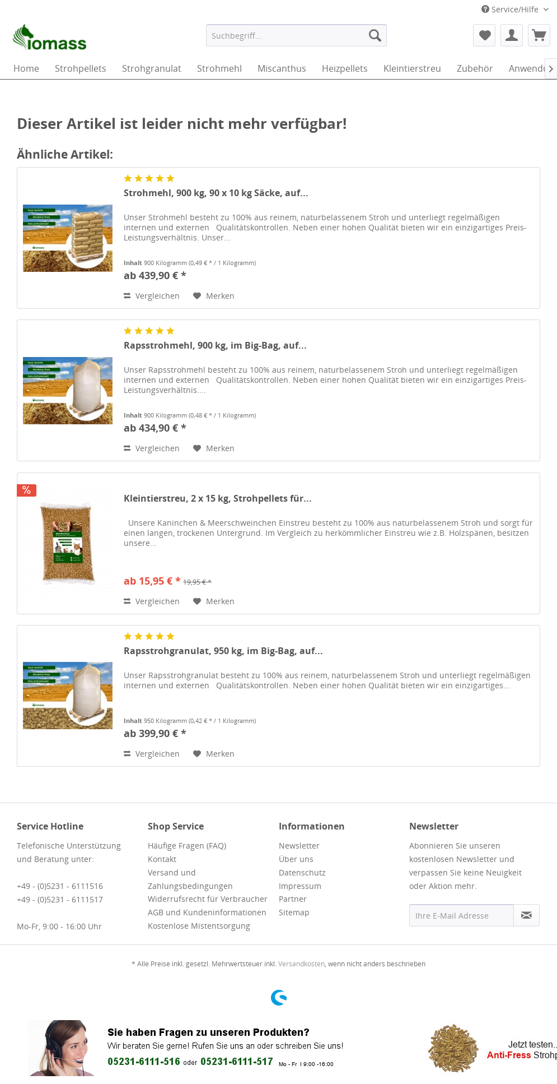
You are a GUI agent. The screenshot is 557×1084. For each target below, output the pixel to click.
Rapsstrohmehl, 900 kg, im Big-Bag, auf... (215, 345)
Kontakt (162, 859)
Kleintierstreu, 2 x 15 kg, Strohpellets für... (218, 498)
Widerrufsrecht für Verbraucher (208, 898)
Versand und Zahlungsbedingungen (190, 879)
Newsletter (299, 845)
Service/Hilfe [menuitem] (511, 9)
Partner (293, 898)
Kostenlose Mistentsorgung (199, 925)
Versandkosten (301, 964)
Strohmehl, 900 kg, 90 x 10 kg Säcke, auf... (216, 193)
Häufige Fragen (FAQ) (187, 845)
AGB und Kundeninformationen (207, 912)
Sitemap (294, 912)
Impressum (300, 886)
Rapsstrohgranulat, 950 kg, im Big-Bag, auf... (223, 651)
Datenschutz (302, 872)
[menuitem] (296, 35)
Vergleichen (152, 295)
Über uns (296, 859)
